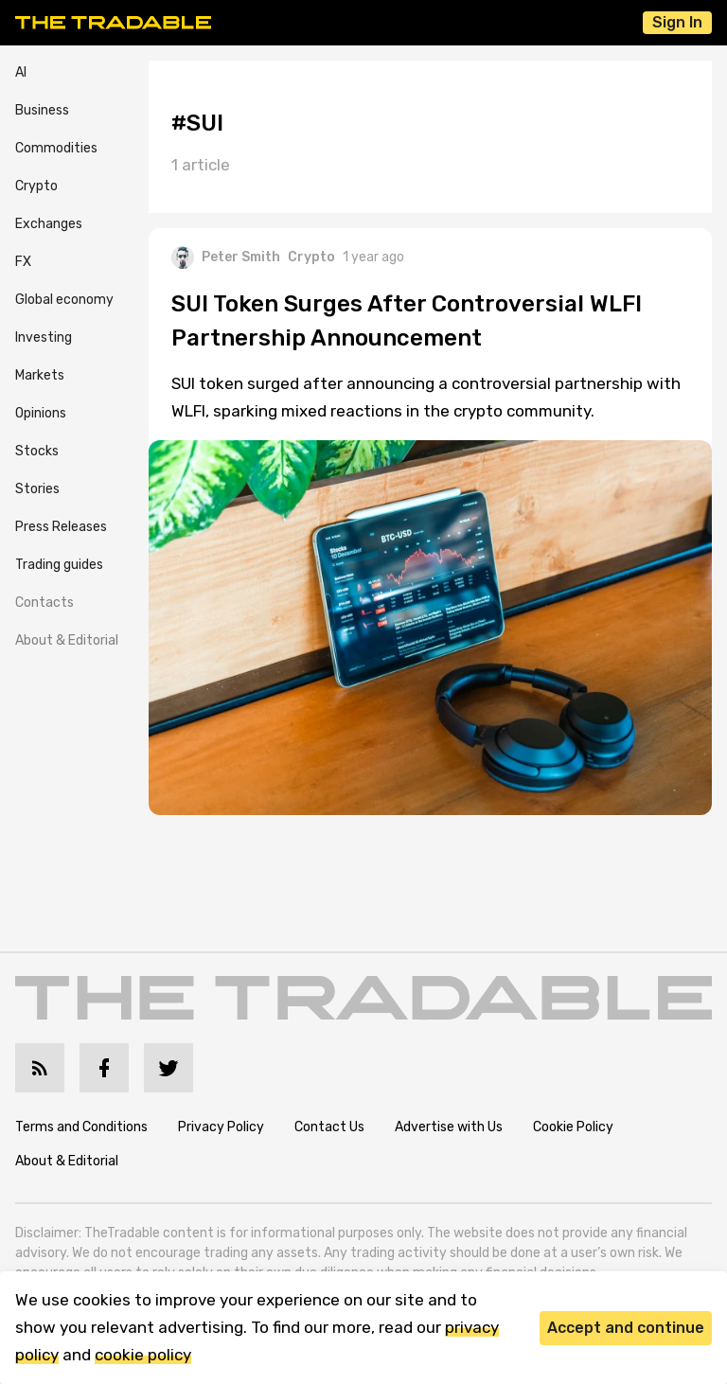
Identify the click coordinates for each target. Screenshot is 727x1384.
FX (23, 262)
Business (42, 110)
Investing (43, 337)
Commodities (56, 148)
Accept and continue (625, 1328)
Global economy (64, 300)
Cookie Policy (573, 1127)
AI (21, 72)
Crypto (36, 186)
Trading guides (59, 565)
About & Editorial (66, 640)
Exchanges (48, 224)
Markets (39, 375)
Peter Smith (225, 257)
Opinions (40, 413)
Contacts (44, 602)
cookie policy (143, 1354)
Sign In (677, 22)
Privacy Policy (221, 1127)
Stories (37, 489)
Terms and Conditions (81, 1127)
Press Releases (61, 527)
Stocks (37, 451)
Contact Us (329, 1127)
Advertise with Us (449, 1127)
